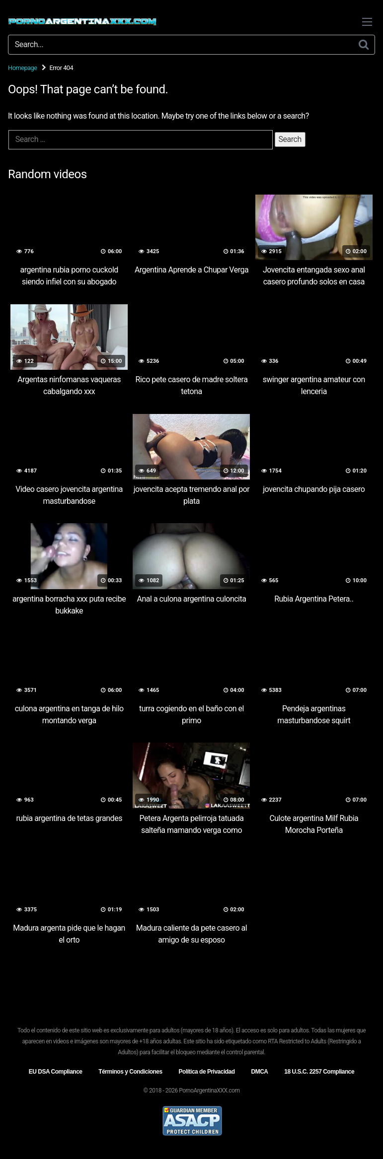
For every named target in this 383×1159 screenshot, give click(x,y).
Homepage (22, 67)
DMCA (259, 1071)
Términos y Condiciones (130, 1071)
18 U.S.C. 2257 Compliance (319, 1071)
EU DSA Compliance (55, 1071)
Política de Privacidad (207, 1071)
